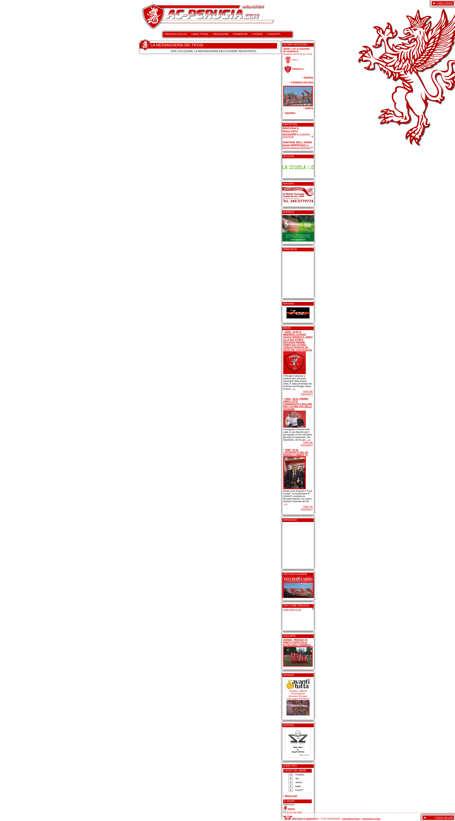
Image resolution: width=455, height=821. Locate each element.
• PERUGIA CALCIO (175, 34)
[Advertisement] (294, 273)
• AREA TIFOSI (199, 34)
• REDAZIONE (220, 34)
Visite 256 (308, 391)
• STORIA (257, 34)
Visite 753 (308, 506)
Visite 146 (308, 442)
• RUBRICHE (240, 34)
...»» (293, 389)
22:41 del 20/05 (294, 812)
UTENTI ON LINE (444, 817)
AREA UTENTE (445, 3)
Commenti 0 (307, 394)
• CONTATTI (273, 34)
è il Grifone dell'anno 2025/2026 (296, 146)
